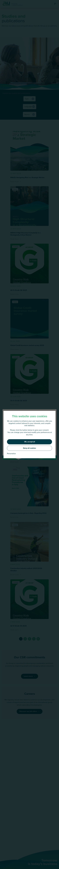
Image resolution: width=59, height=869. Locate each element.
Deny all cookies (29, 448)
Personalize (11, 454)
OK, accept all (29, 441)
